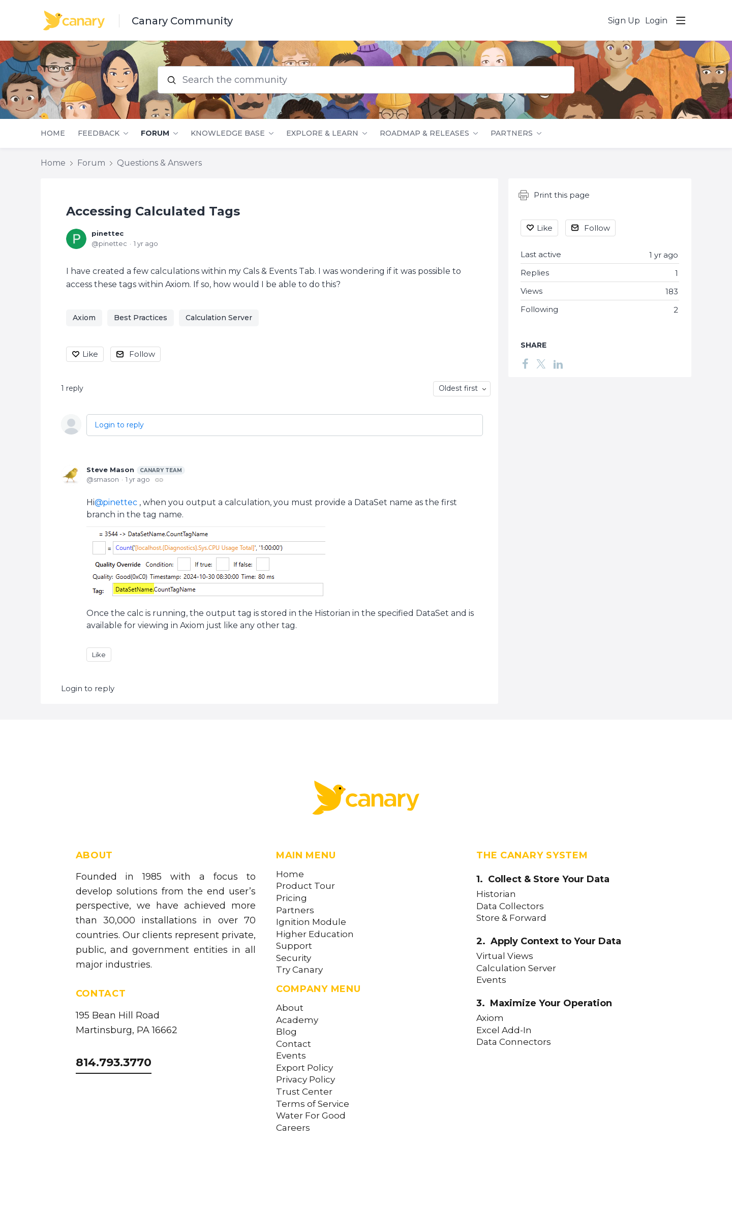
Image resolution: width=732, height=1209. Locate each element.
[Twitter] (541, 363)
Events (291, 1056)
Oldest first (458, 388)
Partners (512, 133)
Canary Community (182, 21)
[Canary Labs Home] (366, 800)
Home (53, 133)
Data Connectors (513, 1042)
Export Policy (304, 1068)
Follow (142, 354)
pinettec (108, 233)
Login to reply (119, 424)
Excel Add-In (504, 1030)
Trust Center (304, 1092)
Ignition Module (311, 922)
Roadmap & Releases (424, 133)
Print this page (554, 195)
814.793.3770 (113, 1062)
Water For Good (311, 1116)
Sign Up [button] (624, 20)
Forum (155, 133)
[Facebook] (525, 363)
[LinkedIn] (558, 363)
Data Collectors (510, 906)
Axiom (84, 317)
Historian (496, 894)
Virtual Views (504, 956)
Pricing (291, 898)
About (289, 1008)
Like (90, 354)
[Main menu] (681, 20)
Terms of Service (312, 1104)
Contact (293, 1044)
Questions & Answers (159, 163)
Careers (293, 1128)
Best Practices (140, 317)
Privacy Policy (305, 1079)
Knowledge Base (228, 133)
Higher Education (315, 934)
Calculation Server (219, 317)
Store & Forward (511, 918)
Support (294, 946)
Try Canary (299, 970)
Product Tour (305, 886)
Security (293, 958)
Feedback (98, 133)
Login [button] (656, 20)
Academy (297, 1020)
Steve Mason (135, 470)
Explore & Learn (322, 133)
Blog (286, 1032)
